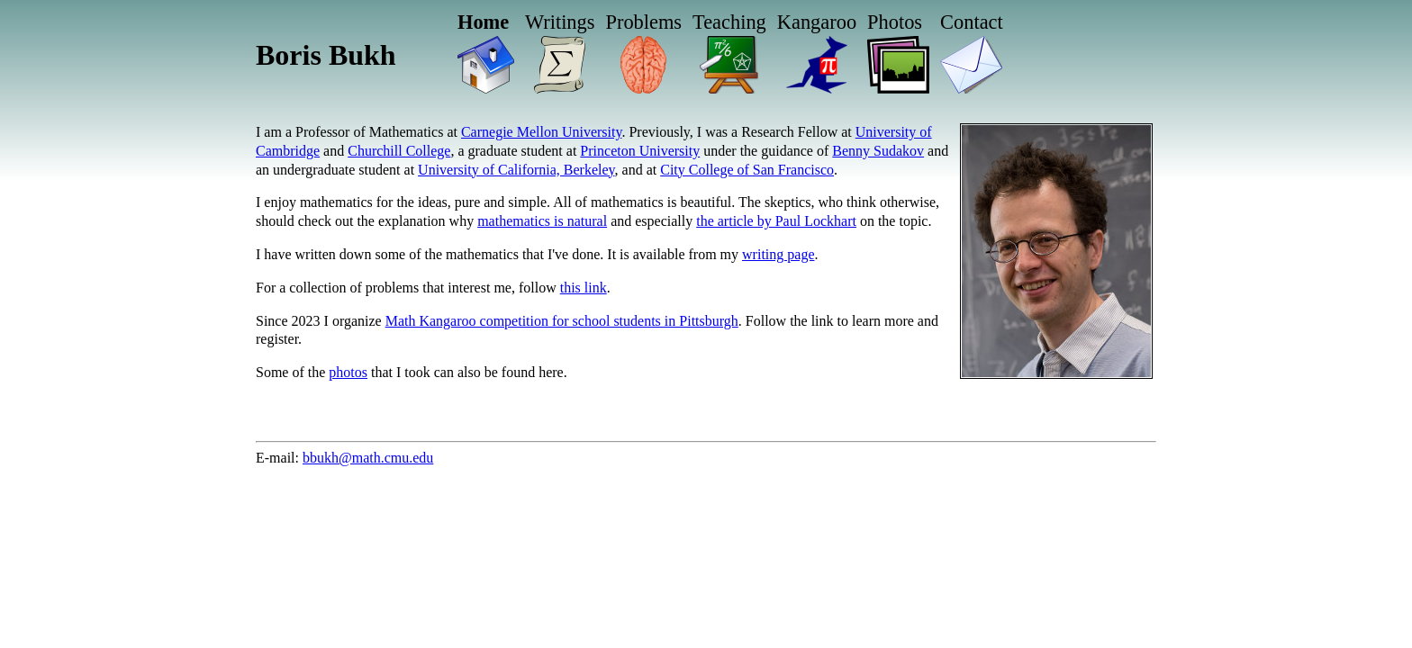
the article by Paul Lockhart (776, 221)
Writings (559, 22)
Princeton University (640, 150)
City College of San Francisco (747, 169)
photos (348, 372)
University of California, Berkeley (516, 169)
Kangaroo (816, 22)
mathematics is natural (542, 221)
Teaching (729, 22)
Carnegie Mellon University (541, 132)
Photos (894, 22)
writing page (778, 254)
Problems (643, 22)
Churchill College (399, 150)
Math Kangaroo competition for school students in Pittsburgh (561, 320)
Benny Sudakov (878, 150)
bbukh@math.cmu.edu (368, 457)
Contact (971, 22)
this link (583, 287)
